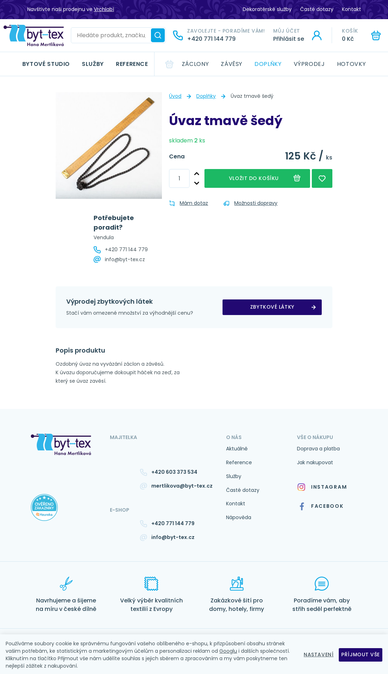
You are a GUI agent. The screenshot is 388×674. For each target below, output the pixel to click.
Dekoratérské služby (267, 9)
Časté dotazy (316, 9)
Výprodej (309, 64)
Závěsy (231, 64)
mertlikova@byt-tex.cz (182, 485)
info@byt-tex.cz (125, 259)
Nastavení (318, 654)
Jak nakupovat (315, 462)
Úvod (175, 96)
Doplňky (267, 64)
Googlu (228, 651)
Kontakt (351, 9)
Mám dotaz (188, 203)
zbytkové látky (272, 306)
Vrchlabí (104, 9)
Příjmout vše (360, 654)
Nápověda (238, 517)
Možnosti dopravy (250, 203)
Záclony (195, 64)
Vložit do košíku (254, 178)
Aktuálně (237, 448)
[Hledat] (158, 35)
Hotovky (351, 64)
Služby (93, 64)
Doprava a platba (318, 448)
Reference (132, 64)
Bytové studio (46, 64)
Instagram (322, 487)
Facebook (320, 506)
